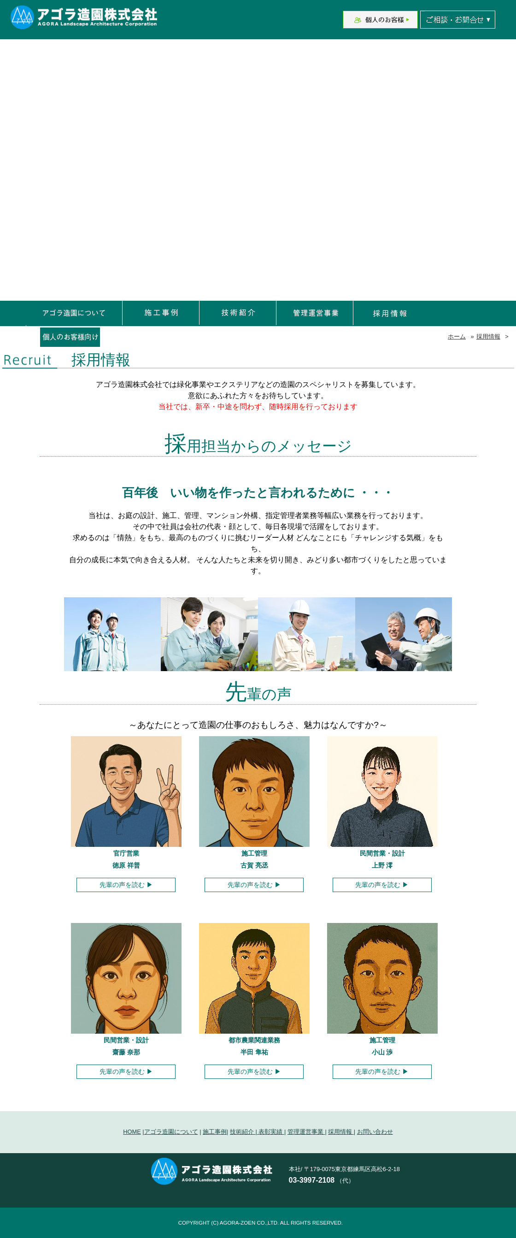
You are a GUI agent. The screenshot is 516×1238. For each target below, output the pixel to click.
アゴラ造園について (171, 1131)
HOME (132, 1131)
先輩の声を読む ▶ (126, 884)
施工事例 (215, 1131)
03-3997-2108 (312, 1180)
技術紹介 (243, 1131)
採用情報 (488, 336)
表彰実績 (270, 1131)
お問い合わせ (375, 1131)
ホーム (457, 336)
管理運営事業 (306, 1131)
